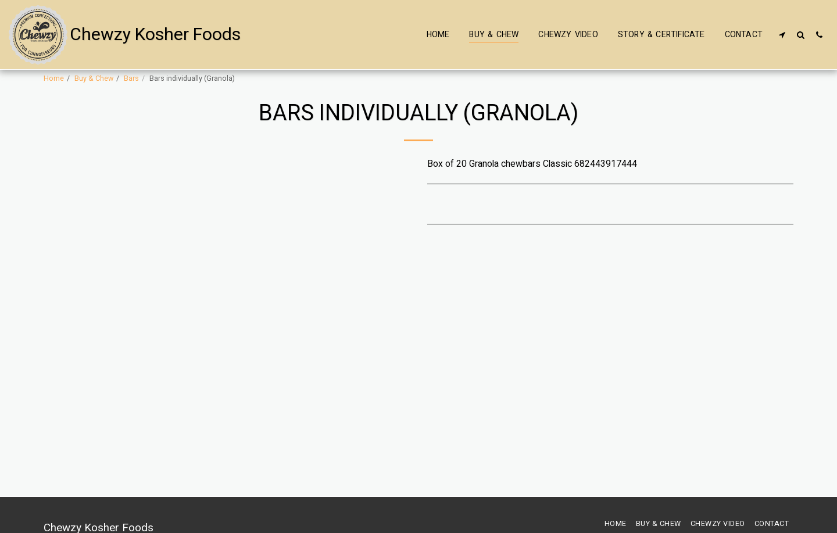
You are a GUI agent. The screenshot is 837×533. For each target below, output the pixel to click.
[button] (782, 34)
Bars (131, 78)
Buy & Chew (93, 78)
